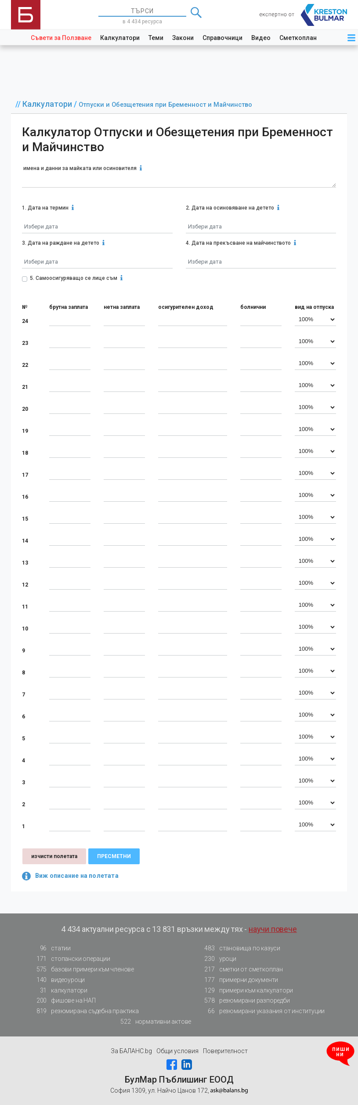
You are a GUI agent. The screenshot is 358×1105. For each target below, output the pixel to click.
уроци (217, 959)
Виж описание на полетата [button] (70, 876)
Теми (155, 37)
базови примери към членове (82, 969)
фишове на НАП (63, 1000)
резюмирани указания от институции (262, 1011)
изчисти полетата (54, 856)
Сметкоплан (298, 37)
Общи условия (177, 1050)
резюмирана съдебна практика (85, 1011)
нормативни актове (154, 1021)
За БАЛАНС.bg (131, 1050)
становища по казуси (239, 948)
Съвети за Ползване (61, 37)
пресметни (114, 856)
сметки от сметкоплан (241, 969)
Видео (261, 37)
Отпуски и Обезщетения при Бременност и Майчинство (165, 105)
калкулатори (59, 990)
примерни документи (238, 980)
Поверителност (225, 1050)
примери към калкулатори (246, 990)
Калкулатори (120, 37)
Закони (183, 37)
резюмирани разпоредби (244, 1000)
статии (51, 948)
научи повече (273, 929)
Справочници (222, 37)
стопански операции (70, 959)
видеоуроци (58, 980)
